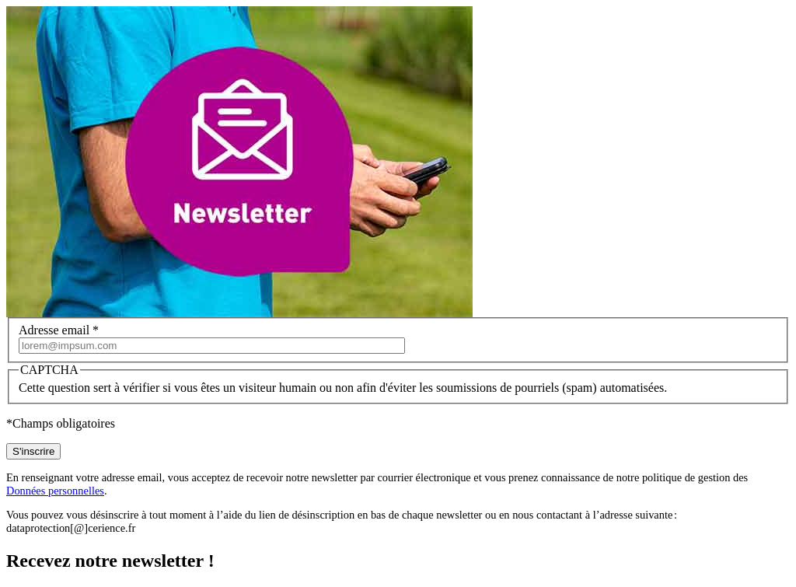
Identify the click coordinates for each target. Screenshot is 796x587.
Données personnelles (55, 490)
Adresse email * (59, 330)
